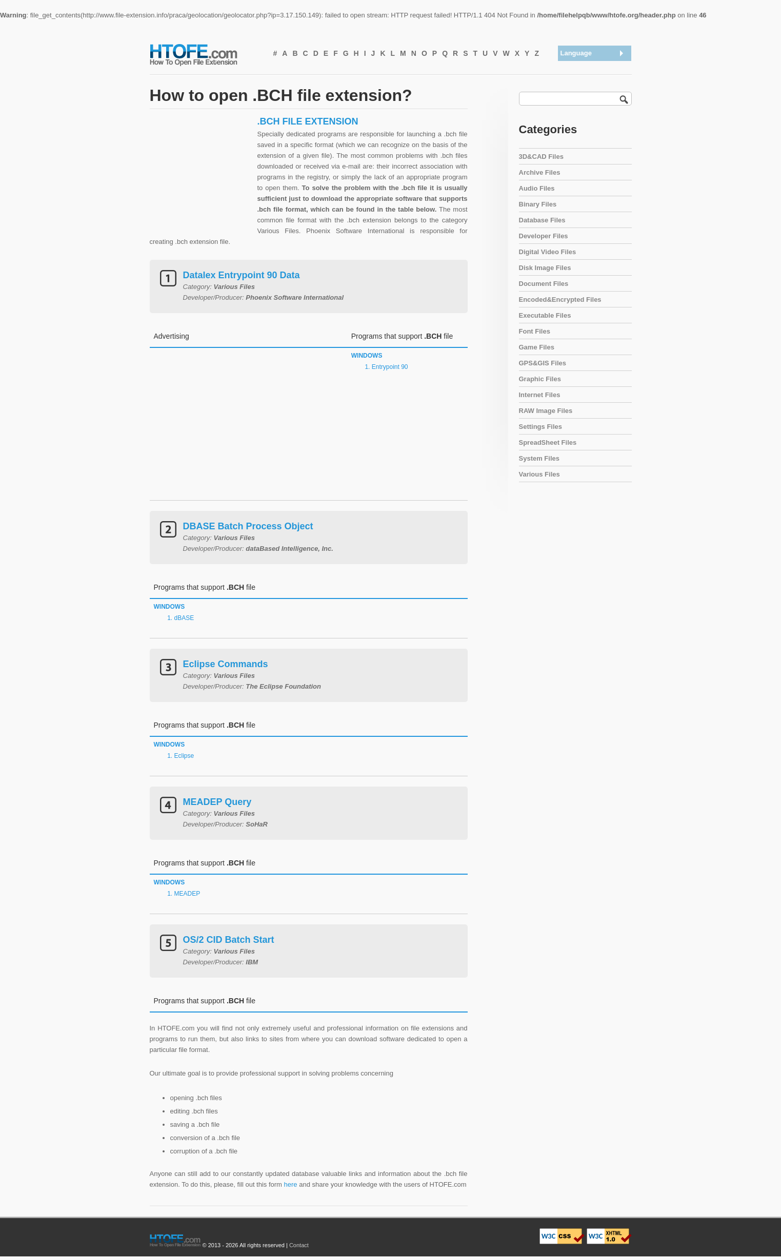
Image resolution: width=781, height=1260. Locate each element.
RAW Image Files (546, 411)
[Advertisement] (201, 180)
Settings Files (541, 426)
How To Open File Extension (205, 54)
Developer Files (543, 236)
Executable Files (545, 315)
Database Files (542, 220)
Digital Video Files (547, 252)
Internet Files (539, 395)
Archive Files (539, 172)
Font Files (534, 331)
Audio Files (537, 188)
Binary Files (538, 204)
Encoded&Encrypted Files (560, 299)
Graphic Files (540, 379)
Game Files (536, 347)
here (290, 1184)
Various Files (539, 474)
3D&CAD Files (541, 156)
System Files (539, 458)
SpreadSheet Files (548, 442)
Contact (299, 1245)
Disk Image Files (545, 268)
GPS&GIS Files (542, 363)
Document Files (544, 283)
